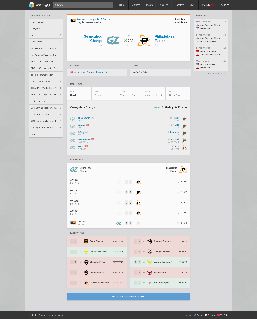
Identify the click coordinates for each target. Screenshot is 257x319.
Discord (210, 315)
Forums (122, 5)
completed (201, 16)
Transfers (179, 5)
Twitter (198, 315)
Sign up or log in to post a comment (128, 296)
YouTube (222, 315)
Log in (224, 5)
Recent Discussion (40, 16)
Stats (193, 5)
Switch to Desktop (56, 315)
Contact (32, 315)
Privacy (41, 315)
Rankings (163, 5)
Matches (136, 5)
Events (149, 5)
